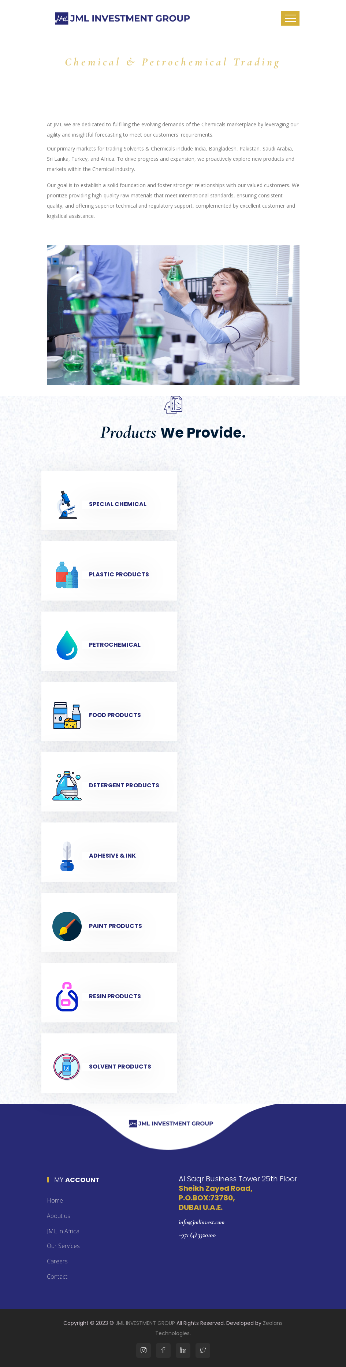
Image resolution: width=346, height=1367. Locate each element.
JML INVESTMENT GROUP (145, 1323)
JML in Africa (63, 1231)
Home (55, 1200)
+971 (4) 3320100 (197, 1235)
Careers (57, 1261)
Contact (57, 1276)
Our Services (63, 1246)
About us (58, 1216)
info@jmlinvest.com (201, 1222)
